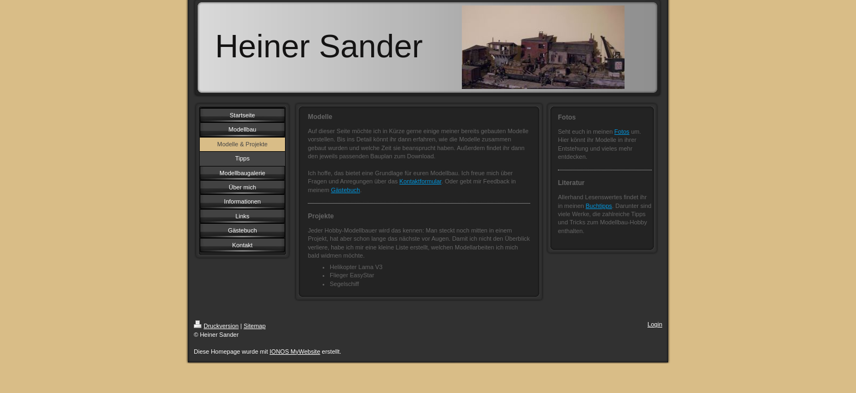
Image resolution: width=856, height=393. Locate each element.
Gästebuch (345, 190)
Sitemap (254, 326)
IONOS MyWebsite (295, 351)
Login (654, 324)
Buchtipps (599, 206)
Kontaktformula (420, 181)
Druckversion (216, 326)
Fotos (621, 131)
